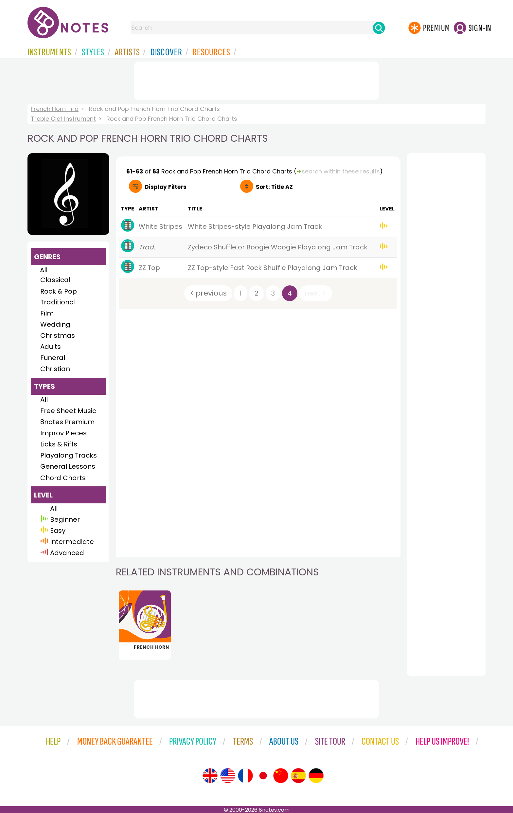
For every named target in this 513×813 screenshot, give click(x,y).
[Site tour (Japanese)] (263, 776)
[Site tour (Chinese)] (281, 776)
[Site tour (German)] (316, 776)
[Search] (379, 28)
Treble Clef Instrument (63, 119)
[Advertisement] (256, 79)
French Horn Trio (55, 109)
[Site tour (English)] (210, 776)
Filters (165, 187)
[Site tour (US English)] (228, 776)
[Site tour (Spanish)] (298, 776)
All (43, 270)
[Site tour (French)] (245, 776)
